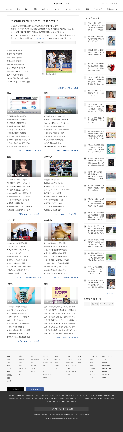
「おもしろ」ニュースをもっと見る (65, 277)
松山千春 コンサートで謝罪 (17, 180)
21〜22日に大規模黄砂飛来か (17, 136)
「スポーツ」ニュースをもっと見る (65, 214)
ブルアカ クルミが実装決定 (17, 246)
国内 (18, 9)
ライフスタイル (71, 365)
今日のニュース (112, 9)
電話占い (99, 395)
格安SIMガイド (13, 398)
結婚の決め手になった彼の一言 (18, 323)
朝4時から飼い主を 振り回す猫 (55, 267)
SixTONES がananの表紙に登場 (18, 186)
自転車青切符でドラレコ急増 (17, 256)
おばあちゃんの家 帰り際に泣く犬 (56, 273)
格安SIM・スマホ (108, 395)
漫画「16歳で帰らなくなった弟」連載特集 (59, 307)
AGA (58, 401)
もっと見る (111, 294)
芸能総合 (21, 359)
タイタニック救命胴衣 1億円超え (56, 120)
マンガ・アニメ (47, 362)
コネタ (56, 362)
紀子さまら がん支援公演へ (17, 130)
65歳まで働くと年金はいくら (17, 320)
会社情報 (37, 414)
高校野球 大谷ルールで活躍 (17, 71)
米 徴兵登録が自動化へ (52, 143)
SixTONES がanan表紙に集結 (18, 82)
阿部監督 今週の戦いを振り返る (55, 196)
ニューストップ (104, 3)
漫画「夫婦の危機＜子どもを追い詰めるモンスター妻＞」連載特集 (61, 323)
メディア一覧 (106, 365)
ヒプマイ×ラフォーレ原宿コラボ (19, 267)
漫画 (87, 9)
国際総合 (10, 375)
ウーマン (73, 398)
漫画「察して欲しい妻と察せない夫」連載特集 (61, 327)
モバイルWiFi (39, 398)
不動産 (100, 398)
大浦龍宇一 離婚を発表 (15, 203)
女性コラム (69, 362)
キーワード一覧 (107, 368)
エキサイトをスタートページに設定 (61, 409)
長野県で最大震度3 (14, 51)
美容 (112, 398)
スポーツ (45, 9)
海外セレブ (22, 368)
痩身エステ (65, 401)
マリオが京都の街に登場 (16, 263)
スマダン (69, 359)
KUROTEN (20, 395)
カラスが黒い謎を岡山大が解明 (18, 330)
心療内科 (78, 395)
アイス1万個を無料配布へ (16, 327)
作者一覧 (104, 362)
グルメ (45, 371)
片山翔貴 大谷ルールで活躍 (54, 186)
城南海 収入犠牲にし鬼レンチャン (19, 206)
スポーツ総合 (35, 359)
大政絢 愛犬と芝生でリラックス (18, 210)
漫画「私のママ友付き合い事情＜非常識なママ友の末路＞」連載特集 (61, 333)
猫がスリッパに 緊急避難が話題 (55, 256)
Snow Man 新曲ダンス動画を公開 (19, 193)
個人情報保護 (68, 414)
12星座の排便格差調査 (15, 64)
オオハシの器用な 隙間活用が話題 (56, 260)
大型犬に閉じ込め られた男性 (55, 270)
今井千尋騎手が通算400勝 (53, 200)
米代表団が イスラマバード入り (55, 116)
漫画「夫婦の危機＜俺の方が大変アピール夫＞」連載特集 (61, 330)
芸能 (35, 9)
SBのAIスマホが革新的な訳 (17, 243)
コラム (78, 9)
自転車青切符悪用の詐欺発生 (17, 120)
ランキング (98, 9)
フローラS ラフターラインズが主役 (57, 190)
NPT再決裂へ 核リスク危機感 (55, 146)
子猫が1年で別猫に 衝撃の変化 (55, 250)
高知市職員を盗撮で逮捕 (16, 126)
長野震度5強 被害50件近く (16, 116)
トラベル (69, 368)
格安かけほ (29, 398)
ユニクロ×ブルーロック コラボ (18, 250)
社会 (8, 359)
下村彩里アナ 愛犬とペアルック (18, 183)
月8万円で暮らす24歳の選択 (17, 313)
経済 (8, 362)
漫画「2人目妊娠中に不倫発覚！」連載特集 (60, 310)
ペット (56, 368)
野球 (32, 362)
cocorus (47, 398)
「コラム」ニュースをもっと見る (28, 341)
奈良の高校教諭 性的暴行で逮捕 (18, 140)
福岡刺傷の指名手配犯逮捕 (16, 133)
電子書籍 (73, 401)
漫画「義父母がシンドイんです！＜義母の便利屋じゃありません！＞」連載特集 (61, 320)
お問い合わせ (84, 414)
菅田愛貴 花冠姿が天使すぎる (18, 190)
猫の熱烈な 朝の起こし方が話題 (55, 246)
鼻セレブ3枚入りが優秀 (16, 68)
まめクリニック (55, 395)
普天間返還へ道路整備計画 (16, 123)
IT (43, 368)
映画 (20, 362)
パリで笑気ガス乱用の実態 (54, 140)
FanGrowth (45, 395)
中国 (8, 378)
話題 (79, 362)
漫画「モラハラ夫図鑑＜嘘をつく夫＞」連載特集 (61, 313)
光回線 (22, 398)
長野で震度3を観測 (14, 57)
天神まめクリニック (68, 395)
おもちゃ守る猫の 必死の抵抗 (55, 243)
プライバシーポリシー (56, 414)
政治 (8, 365)
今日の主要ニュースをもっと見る (67, 88)
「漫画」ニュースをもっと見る (66, 338)
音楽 (20, 365)
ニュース (9, 9)
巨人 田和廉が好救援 (15, 75)
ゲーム (45, 365)
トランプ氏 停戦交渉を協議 (54, 133)
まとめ (9, 368)
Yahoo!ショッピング (106, 304)
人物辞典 (104, 371)
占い (67, 398)
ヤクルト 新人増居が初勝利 (54, 206)
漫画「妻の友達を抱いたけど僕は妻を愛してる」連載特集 (61, 317)
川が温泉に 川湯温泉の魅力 (17, 307)
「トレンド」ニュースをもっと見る (28, 277)
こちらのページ (41, 38)
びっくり (57, 359)
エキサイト (113, 3)
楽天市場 (95, 304)
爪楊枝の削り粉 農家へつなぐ (18, 333)
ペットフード (51, 401)
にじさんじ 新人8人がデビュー (18, 253)
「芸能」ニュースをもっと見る (29, 214)
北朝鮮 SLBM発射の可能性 (54, 126)
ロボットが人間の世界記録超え (55, 136)
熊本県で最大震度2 (14, 54)
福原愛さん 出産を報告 (52, 210)
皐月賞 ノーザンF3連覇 (52, 193)
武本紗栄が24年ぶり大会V (53, 183)
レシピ (80, 398)
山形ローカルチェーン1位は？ (18, 317)
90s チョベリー (71, 371)
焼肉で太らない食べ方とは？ (17, 310)
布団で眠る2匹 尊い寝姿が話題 (55, 253)
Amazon (87, 304)
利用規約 (44, 414)
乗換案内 (93, 398)
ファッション (47, 374)
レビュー (45, 359)
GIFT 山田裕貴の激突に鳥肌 (18, 78)
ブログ (92, 395)
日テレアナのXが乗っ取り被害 (18, 200)
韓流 (20, 371)
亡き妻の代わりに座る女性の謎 (18, 337)
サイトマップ (106, 374)
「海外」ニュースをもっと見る (66, 150)
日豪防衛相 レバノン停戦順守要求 (56, 130)
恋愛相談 (61, 398)
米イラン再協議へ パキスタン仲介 (56, 123)
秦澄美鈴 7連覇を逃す (52, 180)
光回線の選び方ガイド (33, 395)
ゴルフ (33, 368)
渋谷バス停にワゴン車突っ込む (18, 143)
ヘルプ (104, 377)
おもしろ (68, 9)
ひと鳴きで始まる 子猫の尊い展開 (56, 263)
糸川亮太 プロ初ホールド (53, 203)
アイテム (85, 395)
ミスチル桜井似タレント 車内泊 (18, 196)
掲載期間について (43, 42)
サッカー (33, 365)
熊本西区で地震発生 (15, 61)
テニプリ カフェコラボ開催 (17, 260)
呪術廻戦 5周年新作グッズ (16, 273)
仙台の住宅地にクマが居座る (17, 146)
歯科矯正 (106, 398)
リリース (104, 359)
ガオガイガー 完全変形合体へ (18, 270)
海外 (26, 9)
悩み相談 (54, 398)
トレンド (56, 9)
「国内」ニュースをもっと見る (29, 150)
